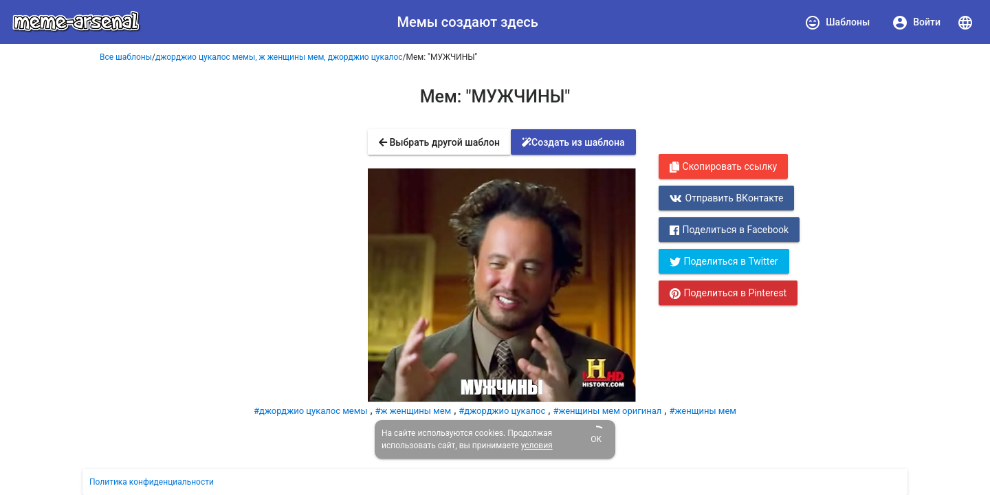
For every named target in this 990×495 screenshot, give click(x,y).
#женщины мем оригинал (607, 411)
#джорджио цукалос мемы (310, 411)
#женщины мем (702, 411)
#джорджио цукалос (502, 411)
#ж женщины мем (413, 411)
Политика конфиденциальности (151, 482)
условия (537, 445)
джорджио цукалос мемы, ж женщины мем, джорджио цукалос (279, 57)
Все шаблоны (126, 57)
